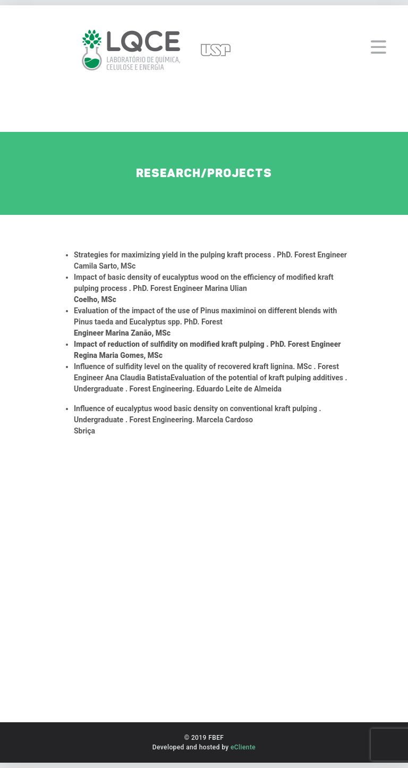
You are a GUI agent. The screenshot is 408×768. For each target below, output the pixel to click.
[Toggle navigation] (378, 41)
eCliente (243, 747)
